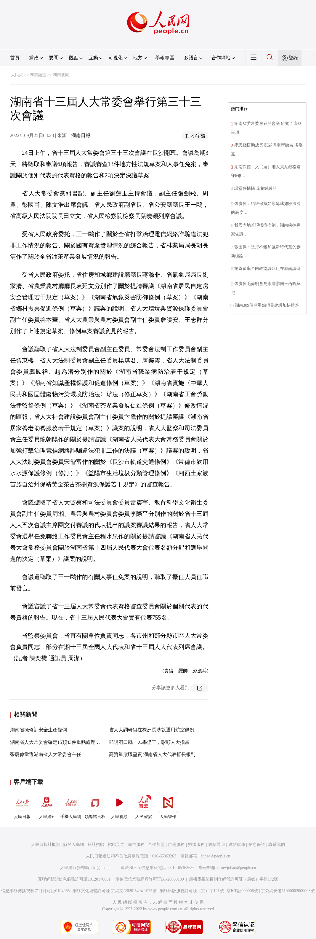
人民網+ (46, 805)
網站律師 (236, 844)
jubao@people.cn (215, 856)
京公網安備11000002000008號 (288, 891)
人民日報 (22, 805)
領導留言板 (95, 805)
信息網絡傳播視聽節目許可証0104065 (35, 891)
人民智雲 (143, 805)
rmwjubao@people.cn (237, 867)
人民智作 (168, 805)
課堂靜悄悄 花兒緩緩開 (255, 188)
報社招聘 (96, 844)
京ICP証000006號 (242, 891)
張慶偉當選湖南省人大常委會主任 (45, 754)
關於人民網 (73, 844)
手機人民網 (70, 805)
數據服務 (196, 844)
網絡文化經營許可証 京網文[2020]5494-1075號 (115, 891)
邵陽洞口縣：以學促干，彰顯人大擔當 (149, 742)
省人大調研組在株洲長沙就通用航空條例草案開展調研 (166, 729)
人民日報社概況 (45, 844)
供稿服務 (176, 844)
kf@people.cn (105, 867)
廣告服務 (136, 844)
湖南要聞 (61, 75)
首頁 (15, 57)
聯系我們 (276, 844)
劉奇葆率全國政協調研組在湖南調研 (267, 268)
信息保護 (256, 844)
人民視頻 (119, 805)
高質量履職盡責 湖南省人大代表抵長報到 (152, 754)
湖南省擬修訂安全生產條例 (38, 729)
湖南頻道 (38, 75)
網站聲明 (216, 844)
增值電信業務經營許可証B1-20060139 (150, 879)
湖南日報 (80, 135)
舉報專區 (164, 57)
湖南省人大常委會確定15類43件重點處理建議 (57, 742)
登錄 (293, 57)
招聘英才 (116, 844)
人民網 (17, 75)
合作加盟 (156, 844)
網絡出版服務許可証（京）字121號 (192, 891)
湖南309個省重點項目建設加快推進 (267, 305)
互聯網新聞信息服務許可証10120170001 (74, 879)
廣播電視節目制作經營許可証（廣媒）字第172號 (233, 879)
